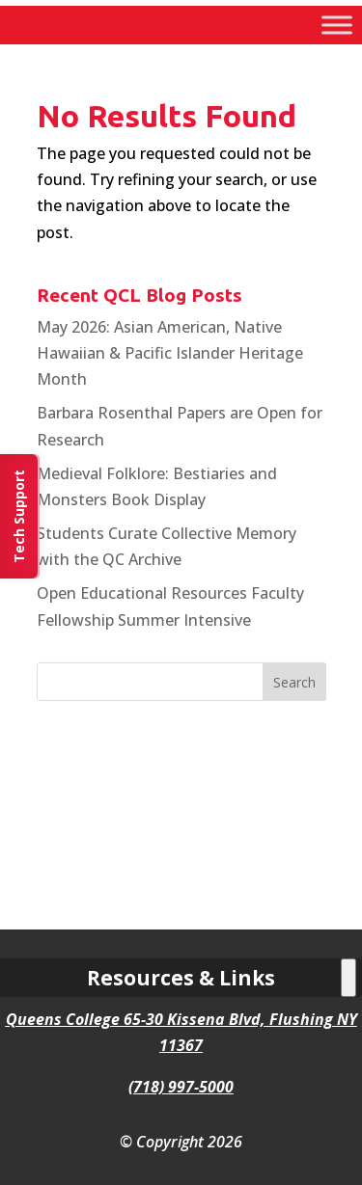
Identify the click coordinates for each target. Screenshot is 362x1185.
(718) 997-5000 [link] (181, 1086)
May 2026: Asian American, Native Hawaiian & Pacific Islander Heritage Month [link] (170, 353)
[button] (294, 681)
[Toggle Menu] (336, 24)
